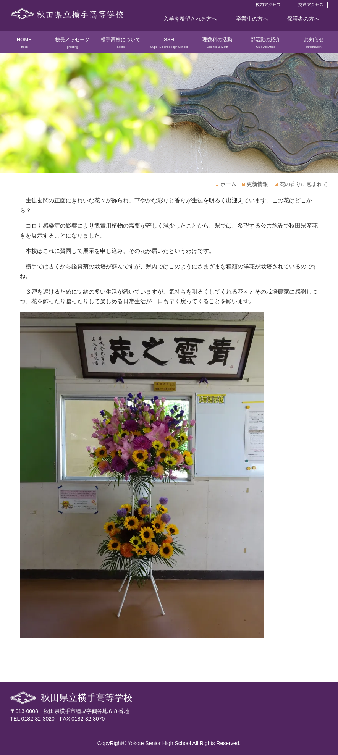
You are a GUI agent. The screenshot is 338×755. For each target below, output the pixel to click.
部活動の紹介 (265, 45)
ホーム (228, 184)
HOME (24, 45)
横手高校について (121, 45)
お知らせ (314, 45)
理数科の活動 (217, 45)
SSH (169, 45)
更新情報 (257, 184)
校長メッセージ (72, 45)
